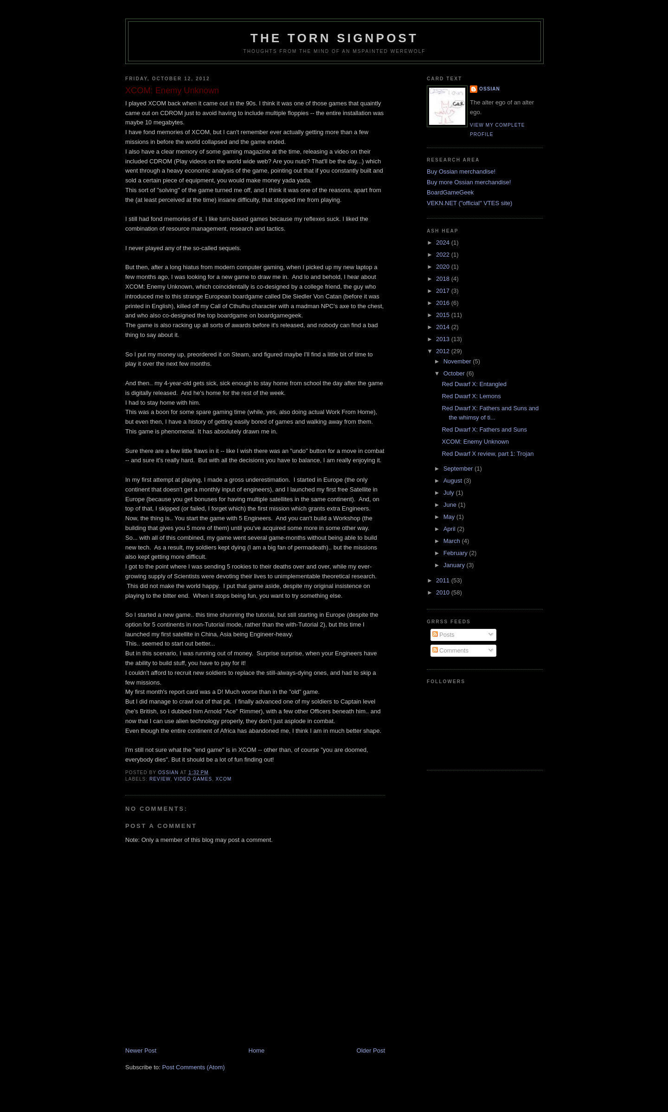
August (453, 480)
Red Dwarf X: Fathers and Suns (484, 429)
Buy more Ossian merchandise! (469, 182)
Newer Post (140, 1050)
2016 (443, 302)
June (450, 504)
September (459, 468)
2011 (443, 580)
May (449, 516)
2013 (443, 339)
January (455, 565)
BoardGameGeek (450, 192)
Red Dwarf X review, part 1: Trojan (487, 453)
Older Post (371, 1050)
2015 (443, 314)
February (456, 553)
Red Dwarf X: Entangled (474, 384)
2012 (443, 351)
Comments (450, 650)
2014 (443, 326)
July (449, 492)
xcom (223, 779)
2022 (443, 254)
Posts (443, 634)
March (452, 540)
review (159, 779)
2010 (443, 592)
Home (257, 1050)
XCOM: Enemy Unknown (475, 441)
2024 (443, 242)
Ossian (489, 88)
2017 (443, 290)
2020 (443, 266)
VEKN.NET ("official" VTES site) (469, 203)
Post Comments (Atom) (193, 1067)
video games (193, 779)
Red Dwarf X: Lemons (471, 396)
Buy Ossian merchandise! (461, 171)
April (450, 528)
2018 (443, 278)
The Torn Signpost (334, 38)
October (455, 373)
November (458, 361)
